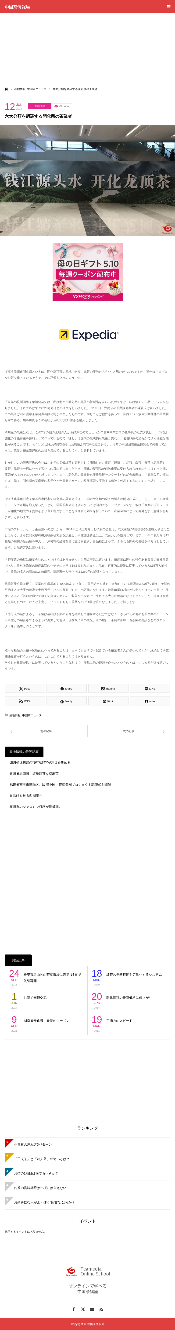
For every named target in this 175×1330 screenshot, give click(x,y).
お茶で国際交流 (35, 997)
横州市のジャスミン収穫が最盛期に (36, 807)
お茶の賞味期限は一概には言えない (40, 1188)
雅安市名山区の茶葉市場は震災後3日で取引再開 (52, 978)
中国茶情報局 (17, 6)
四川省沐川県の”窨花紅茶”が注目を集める (40, 762)
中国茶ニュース (32, 715)
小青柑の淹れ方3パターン (33, 1144)
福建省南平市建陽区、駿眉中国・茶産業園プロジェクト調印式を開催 (60, 784)
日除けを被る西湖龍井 (26, 795)
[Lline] (150, 688)
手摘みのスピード (119, 1021)
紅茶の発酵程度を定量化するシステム (134, 974)
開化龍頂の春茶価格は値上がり (129, 997)
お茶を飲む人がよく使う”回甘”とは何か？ (44, 1202)
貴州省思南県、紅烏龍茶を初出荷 (34, 773)
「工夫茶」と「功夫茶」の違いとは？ (42, 1159)
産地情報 (40, 106)
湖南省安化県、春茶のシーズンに (48, 1021)
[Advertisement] (87, 48)
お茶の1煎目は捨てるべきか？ (36, 1173)
